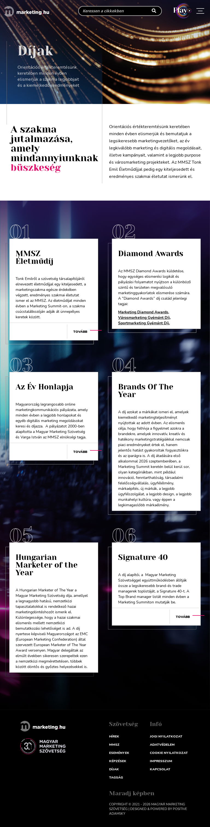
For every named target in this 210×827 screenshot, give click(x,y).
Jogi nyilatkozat (166, 736)
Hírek (114, 736)
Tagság (116, 777)
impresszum (161, 761)
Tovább (80, 331)
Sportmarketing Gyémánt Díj (143, 323)
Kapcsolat (160, 769)
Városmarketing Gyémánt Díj (144, 317)
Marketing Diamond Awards (143, 312)
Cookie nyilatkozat (169, 753)
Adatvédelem (162, 744)
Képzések (117, 761)
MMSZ (114, 744)
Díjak (114, 769)
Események (119, 753)
